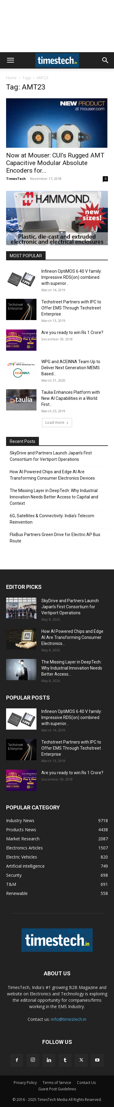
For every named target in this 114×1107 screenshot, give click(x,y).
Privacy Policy (25, 1082)
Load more (57, 422)
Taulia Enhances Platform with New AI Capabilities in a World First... (70, 398)
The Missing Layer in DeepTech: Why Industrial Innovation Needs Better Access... (71, 668)
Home (11, 77)
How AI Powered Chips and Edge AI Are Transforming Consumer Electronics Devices (52, 475)
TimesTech (16, 178)
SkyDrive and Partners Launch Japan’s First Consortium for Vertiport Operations (51, 456)
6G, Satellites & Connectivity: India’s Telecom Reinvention (52, 519)
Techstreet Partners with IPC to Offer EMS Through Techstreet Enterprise (71, 307)
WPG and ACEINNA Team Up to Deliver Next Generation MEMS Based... (70, 367)
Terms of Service (57, 1082)
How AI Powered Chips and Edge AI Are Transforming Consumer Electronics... (72, 637)
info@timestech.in (68, 1019)
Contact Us (86, 1082)
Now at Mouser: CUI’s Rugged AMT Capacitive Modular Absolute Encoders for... (55, 163)
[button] (10, 60)
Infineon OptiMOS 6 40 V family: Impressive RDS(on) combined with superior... (71, 277)
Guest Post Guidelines (57, 1089)
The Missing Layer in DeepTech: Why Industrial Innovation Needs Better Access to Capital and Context (54, 497)
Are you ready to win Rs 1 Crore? (72, 332)
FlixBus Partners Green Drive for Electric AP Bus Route (55, 537)
